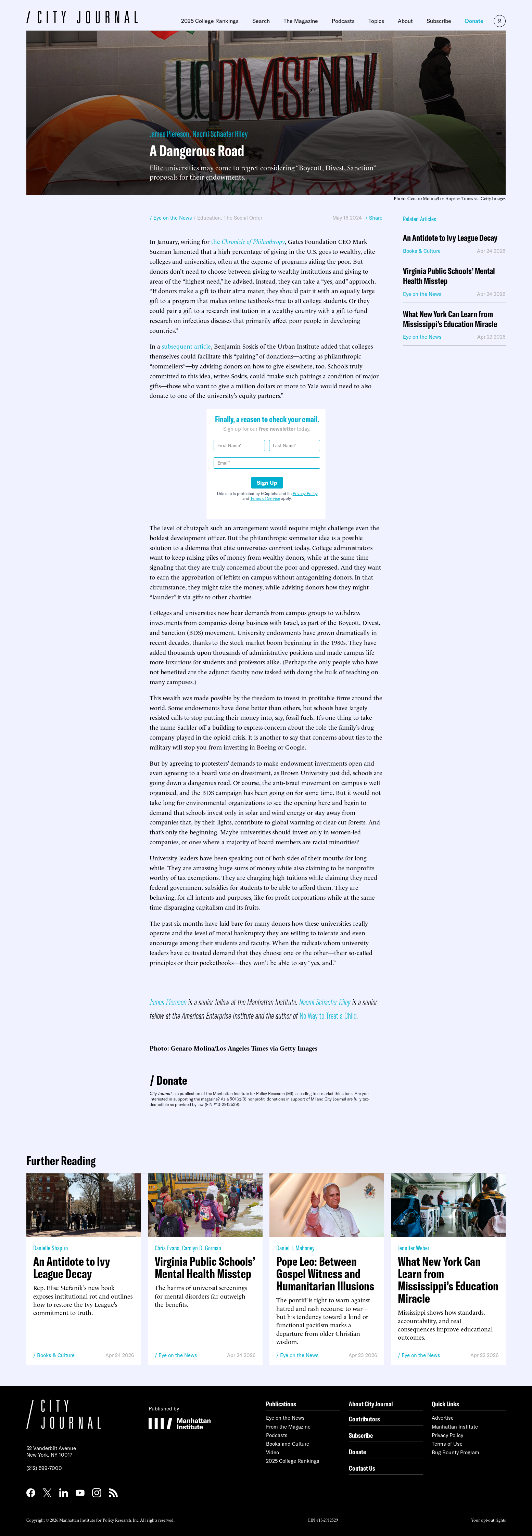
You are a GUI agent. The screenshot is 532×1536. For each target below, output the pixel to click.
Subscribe (439, 21)
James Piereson (169, 133)
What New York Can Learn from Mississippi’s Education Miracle (450, 319)
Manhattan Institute (455, 1426)
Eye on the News (178, 1355)
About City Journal (371, 1404)
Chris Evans (167, 1248)
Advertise (443, 1418)
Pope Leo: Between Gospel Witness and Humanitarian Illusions (325, 1273)
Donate (474, 21)
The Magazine (300, 21)
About (405, 21)
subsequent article (186, 345)
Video (272, 1452)
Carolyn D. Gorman (201, 1248)
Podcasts (343, 21)
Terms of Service (265, 498)
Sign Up (267, 482)
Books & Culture (56, 1355)
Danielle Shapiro (50, 1248)
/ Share (373, 218)
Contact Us (362, 1468)
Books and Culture (287, 1444)
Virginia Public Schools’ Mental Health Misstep (449, 276)
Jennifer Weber (413, 1248)
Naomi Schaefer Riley (220, 133)
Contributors (364, 1419)
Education (209, 217)
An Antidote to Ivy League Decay (450, 238)
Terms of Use (447, 1444)
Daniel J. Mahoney (295, 1248)
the (248, 241)
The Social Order (243, 217)
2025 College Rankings (210, 21)
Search (261, 21)
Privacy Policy (305, 493)
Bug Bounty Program (455, 1452)
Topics (376, 21)
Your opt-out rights (488, 1520)
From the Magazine (288, 1426)
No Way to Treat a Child (328, 1015)
